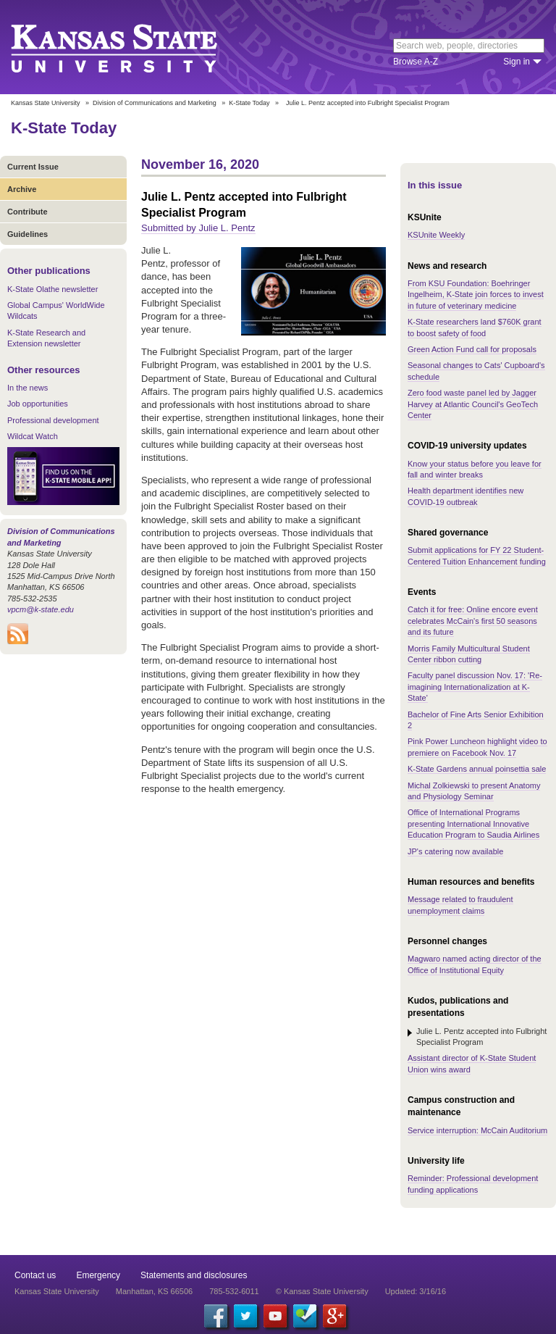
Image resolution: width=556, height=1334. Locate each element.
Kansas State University (132, 47)
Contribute (27, 211)
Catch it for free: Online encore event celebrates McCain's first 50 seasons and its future (473, 620)
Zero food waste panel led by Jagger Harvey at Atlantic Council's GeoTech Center (473, 404)
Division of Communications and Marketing (154, 103)
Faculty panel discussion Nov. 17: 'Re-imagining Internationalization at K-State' (475, 686)
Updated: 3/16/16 (415, 1291)
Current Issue (33, 166)
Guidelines (27, 234)
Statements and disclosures (193, 1275)
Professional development (53, 420)
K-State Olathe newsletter (52, 289)
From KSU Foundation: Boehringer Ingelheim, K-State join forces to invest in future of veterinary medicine (476, 294)
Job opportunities (37, 403)
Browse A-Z (415, 62)
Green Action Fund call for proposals (472, 349)
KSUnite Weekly (436, 234)
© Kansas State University (322, 1291)
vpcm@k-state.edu (40, 609)
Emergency (98, 1275)
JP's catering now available (455, 851)
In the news (27, 387)
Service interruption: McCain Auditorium (477, 1130)
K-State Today (249, 103)
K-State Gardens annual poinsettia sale (477, 768)
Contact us (35, 1275)
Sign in (516, 62)
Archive (21, 189)
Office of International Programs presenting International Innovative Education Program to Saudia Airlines (473, 823)
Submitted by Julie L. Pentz (198, 227)
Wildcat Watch (32, 436)
